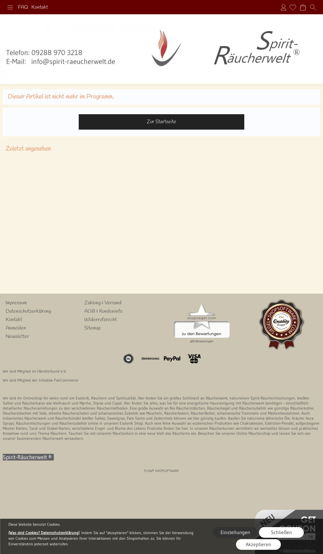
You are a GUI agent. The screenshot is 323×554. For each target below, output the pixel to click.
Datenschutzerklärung (28, 311)
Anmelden (283, 7)
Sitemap (92, 328)
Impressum (16, 303)
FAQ (23, 7)
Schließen (281, 532)
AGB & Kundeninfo (103, 311)
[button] (10, 7)
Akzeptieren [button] (258, 544)
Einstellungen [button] (235, 532)
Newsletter (17, 336)
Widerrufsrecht (100, 319)
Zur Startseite (161, 121)
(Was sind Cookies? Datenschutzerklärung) (44, 532)
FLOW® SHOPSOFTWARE (161, 471)
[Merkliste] (292, 7)
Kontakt (39, 7)
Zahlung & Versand (103, 303)
